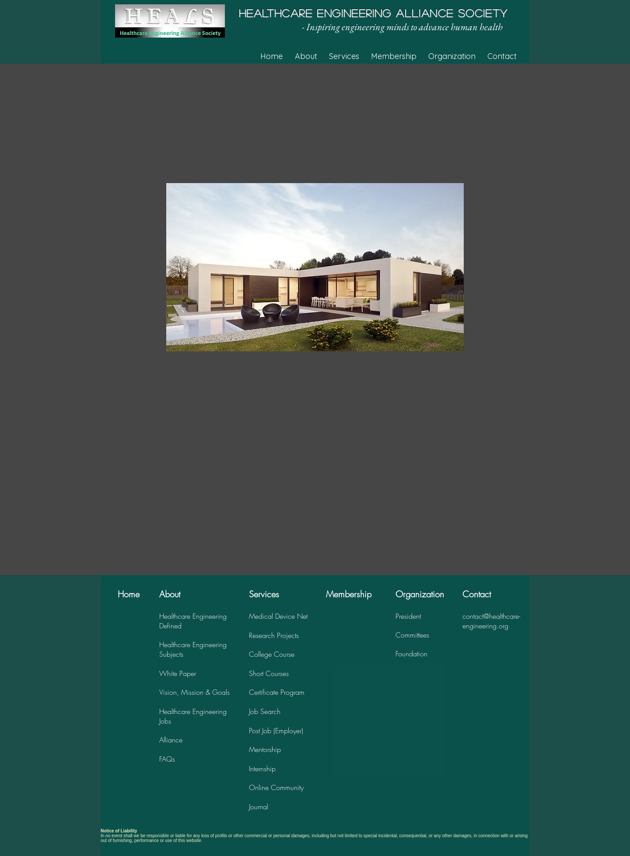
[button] (311, 56)
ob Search (265, 711)
